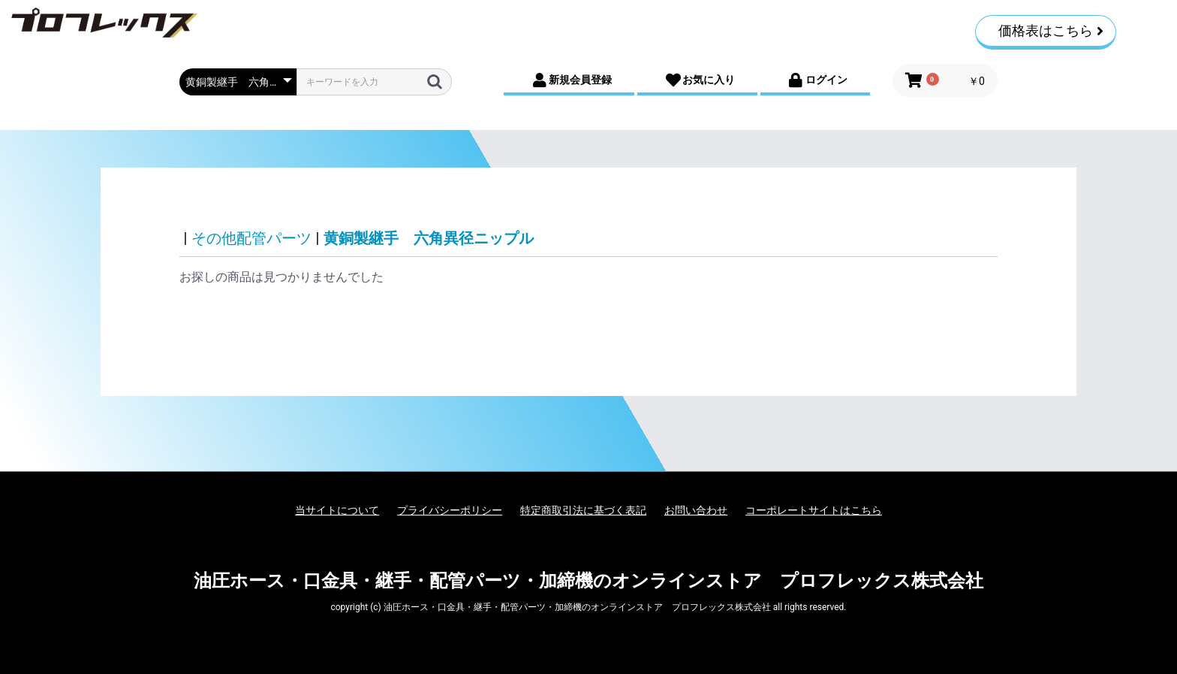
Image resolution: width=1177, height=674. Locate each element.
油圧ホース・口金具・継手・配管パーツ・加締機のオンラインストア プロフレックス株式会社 (588, 580)
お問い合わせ (695, 510)
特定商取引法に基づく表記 (583, 510)
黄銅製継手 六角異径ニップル (429, 238)
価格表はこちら (1050, 30)
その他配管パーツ (251, 238)
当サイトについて (337, 510)
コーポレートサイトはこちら (813, 510)
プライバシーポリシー (449, 510)
